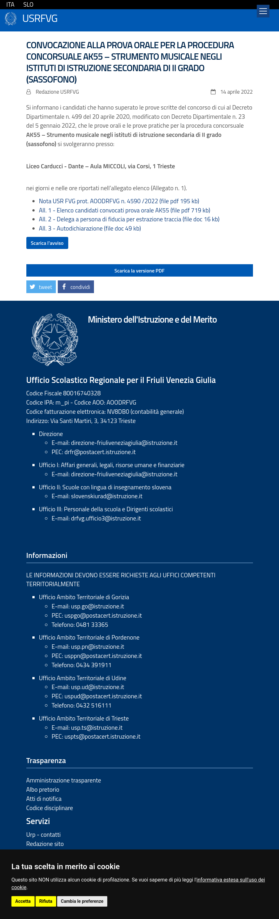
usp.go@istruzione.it (97, 606)
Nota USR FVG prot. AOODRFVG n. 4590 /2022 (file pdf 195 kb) (119, 200)
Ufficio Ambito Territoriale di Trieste (84, 718)
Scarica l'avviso (47, 243)
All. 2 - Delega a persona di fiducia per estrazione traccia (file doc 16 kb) (129, 219)
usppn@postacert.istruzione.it (103, 655)
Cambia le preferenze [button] (82, 901)
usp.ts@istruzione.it (97, 727)
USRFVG (39, 17)
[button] (41, 286)
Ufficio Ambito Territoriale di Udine (82, 677)
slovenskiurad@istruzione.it (107, 495)
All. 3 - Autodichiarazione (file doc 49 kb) (90, 228)
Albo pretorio (42, 789)
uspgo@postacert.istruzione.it (103, 615)
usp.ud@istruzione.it (97, 686)
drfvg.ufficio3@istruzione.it (106, 518)
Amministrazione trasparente (63, 780)
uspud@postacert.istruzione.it (103, 696)
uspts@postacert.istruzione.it (102, 736)
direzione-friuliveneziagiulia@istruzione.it (124, 442)
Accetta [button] (23, 901)
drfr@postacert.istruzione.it (100, 451)
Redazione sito (45, 843)
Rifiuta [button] (45, 901)
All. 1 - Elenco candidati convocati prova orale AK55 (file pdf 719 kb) (124, 210)
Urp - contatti (43, 834)
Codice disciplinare (49, 807)
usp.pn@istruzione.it (97, 646)
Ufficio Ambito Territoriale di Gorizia (84, 596)
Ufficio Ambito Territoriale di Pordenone (89, 637)
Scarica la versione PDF (140, 270)
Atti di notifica (44, 798)
